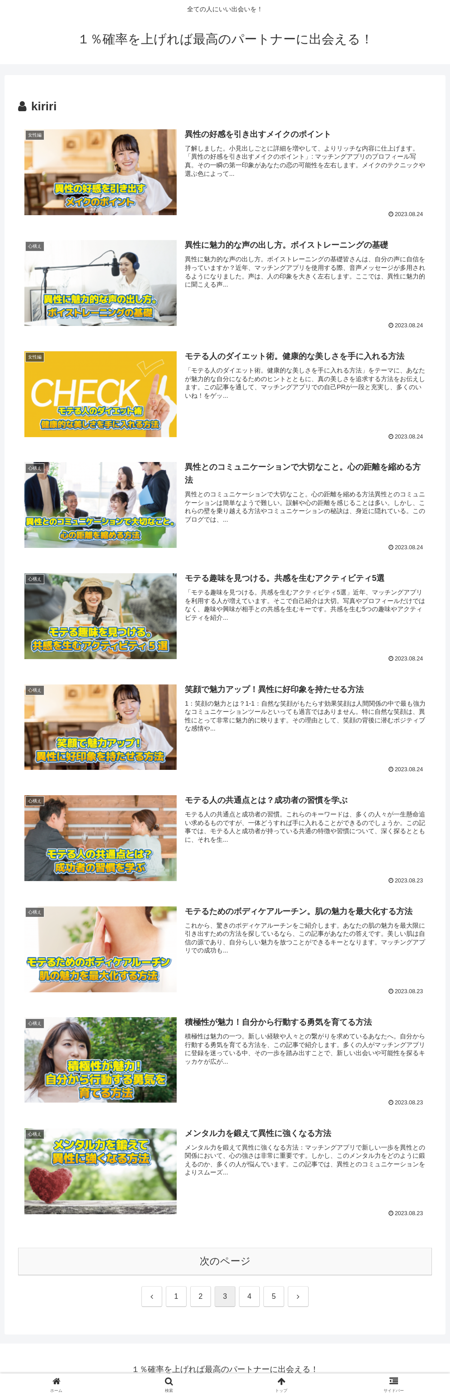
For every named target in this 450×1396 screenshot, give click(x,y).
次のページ (225, 1261)
